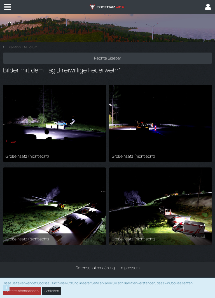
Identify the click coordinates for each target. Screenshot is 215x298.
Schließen (52, 290)
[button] (7, 7)
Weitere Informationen (22, 290)
